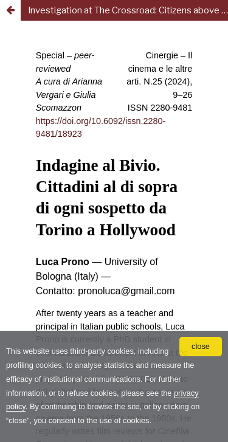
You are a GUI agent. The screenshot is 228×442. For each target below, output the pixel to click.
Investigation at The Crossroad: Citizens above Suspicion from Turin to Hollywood (128, 10)
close (201, 346)
